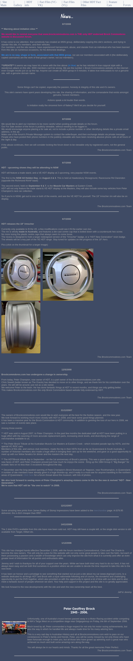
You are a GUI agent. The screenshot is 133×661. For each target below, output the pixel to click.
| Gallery (18, 4)
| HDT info (28, 4)
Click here (29, 475)
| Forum (127, 4)
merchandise (100, 510)
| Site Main (4, 4)
